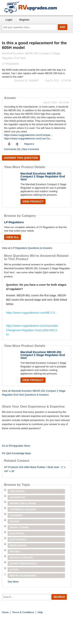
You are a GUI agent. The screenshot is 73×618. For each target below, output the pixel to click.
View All (12, 237)
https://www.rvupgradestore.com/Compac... (28, 135)
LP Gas (14, 569)
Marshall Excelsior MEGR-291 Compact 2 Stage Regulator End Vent (42, 176)
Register (24, 19)
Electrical (17, 533)
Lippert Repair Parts (23, 563)
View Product (33, 201)
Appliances (17, 491)
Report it (29, 144)
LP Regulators (14, 222)
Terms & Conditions (23, 612)
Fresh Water (18, 545)
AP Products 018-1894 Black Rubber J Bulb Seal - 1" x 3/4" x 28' (34, 469)
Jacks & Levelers (21, 557)
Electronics (18, 539)
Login (8, 19)
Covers (14, 521)
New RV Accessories (23, 575)
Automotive (17, 497)
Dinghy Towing (19, 527)
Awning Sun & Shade (23, 503)
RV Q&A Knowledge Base (16, 453)
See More (13, 581)
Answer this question (21, 157)
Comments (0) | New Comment (21, 149)
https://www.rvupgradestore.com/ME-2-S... (31, 312)
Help (40, 612)
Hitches (15, 551)
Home (5, 612)
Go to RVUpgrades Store (16, 445)
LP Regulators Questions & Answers (31, 248)
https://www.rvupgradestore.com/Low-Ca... (28, 138)
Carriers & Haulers (23, 509)
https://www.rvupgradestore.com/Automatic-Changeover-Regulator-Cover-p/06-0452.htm (32, 330)
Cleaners (16, 515)
